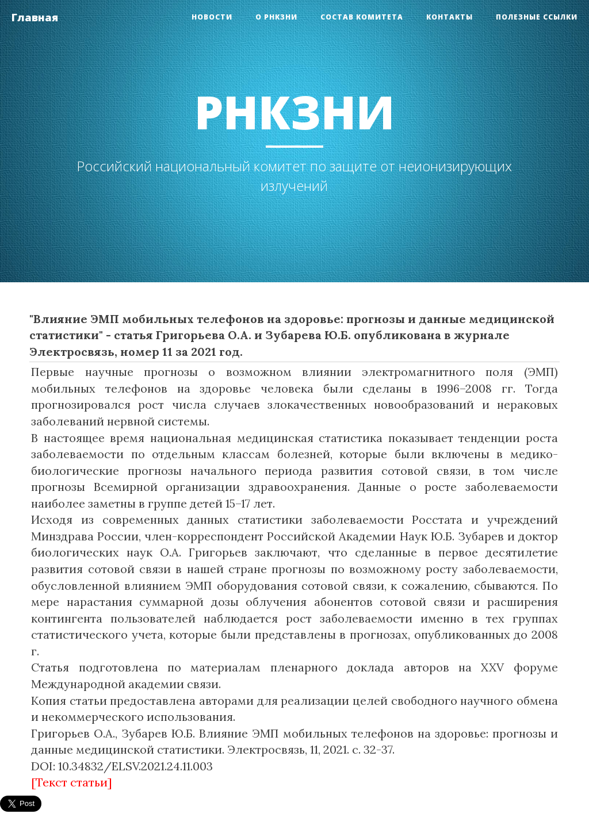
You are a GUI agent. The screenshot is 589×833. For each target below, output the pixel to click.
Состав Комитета (361, 17)
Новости (212, 17)
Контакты (449, 17)
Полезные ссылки (536, 17)
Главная (35, 17)
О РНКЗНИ (276, 17)
